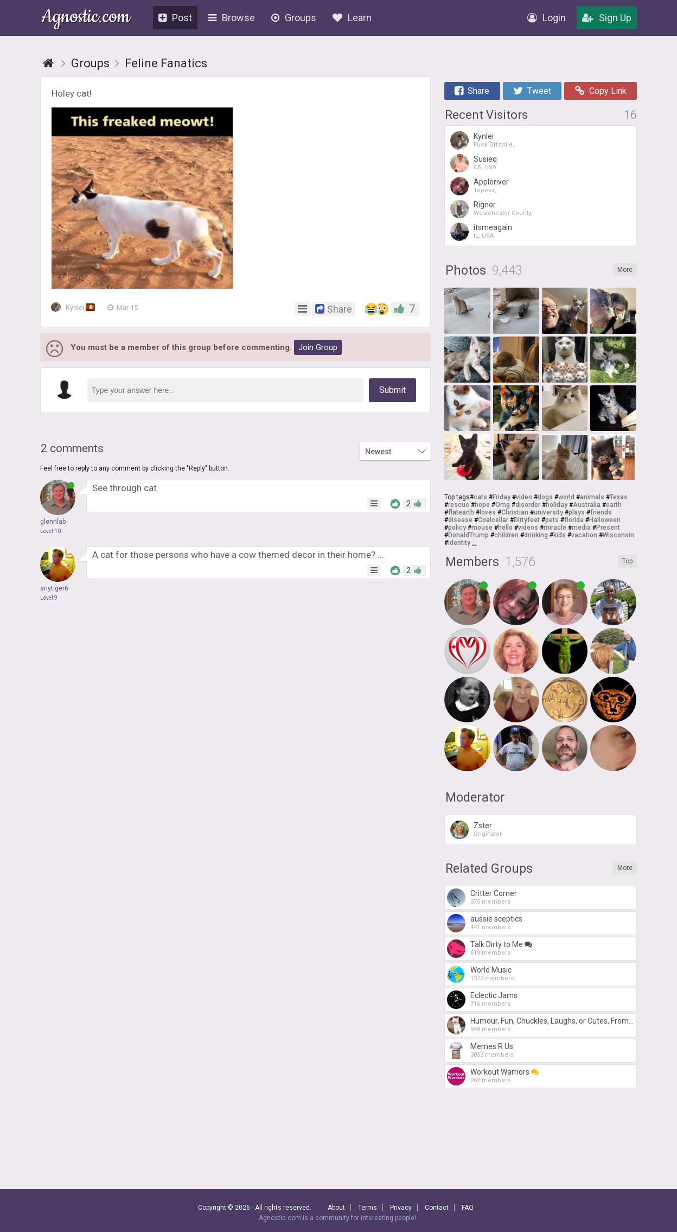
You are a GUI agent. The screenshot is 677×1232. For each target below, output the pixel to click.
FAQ (468, 1207)
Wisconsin (618, 535)
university (548, 512)
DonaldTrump (468, 535)
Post (175, 17)
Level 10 (50, 531)
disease (460, 520)
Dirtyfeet (527, 520)
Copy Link (601, 91)
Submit (392, 390)
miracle (555, 527)
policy (457, 527)
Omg (502, 505)
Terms (367, 1207)
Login (546, 17)
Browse (231, 17)
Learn (352, 17)
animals (592, 497)
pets (552, 520)
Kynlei (74, 308)
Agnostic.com (86, 18)
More (625, 270)
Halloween (605, 520)
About (336, 1207)
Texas (619, 497)
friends (601, 512)
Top (627, 561)
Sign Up (606, 17)
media (581, 527)
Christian (514, 512)
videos (528, 527)
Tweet (532, 91)
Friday (501, 497)
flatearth (461, 512)
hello (505, 527)
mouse (482, 527)
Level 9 (49, 598)
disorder (527, 505)
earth (614, 505)
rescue (458, 505)
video (524, 497)
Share (472, 91)
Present (608, 527)
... (474, 543)
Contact (437, 1207)
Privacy (401, 1207)
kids (559, 535)
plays (577, 512)
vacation (584, 535)
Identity (459, 543)
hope (482, 505)
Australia (587, 505)
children (506, 535)
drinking (536, 535)
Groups (293, 17)
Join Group (317, 347)
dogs (545, 497)
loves (488, 512)
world (566, 497)
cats (480, 497)
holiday (556, 505)
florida (574, 520)
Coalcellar (493, 520)
